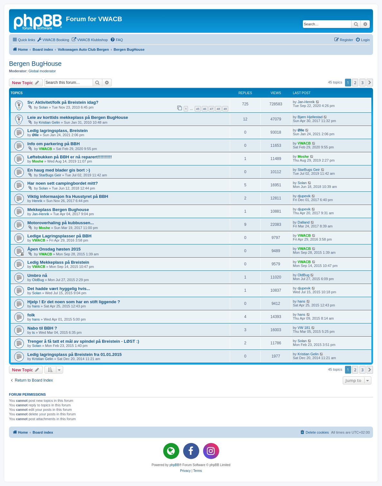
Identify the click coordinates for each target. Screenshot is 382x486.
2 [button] (355, 82)
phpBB (174, 465)
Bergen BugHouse (35, 63)
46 (204, 109)
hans (36, 306)
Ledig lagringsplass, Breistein (57, 130)
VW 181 (304, 328)
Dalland (304, 222)
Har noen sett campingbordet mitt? (62, 183)
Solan (43, 107)
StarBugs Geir (50, 175)
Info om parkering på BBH (53, 143)
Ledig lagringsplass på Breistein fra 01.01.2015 (74, 354)
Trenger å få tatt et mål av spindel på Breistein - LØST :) (83, 341)
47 (211, 109)
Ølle (35, 135)
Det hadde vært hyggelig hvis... (58, 288)
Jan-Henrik (306, 102)
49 (225, 109)
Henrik (37, 201)
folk (31, 315)
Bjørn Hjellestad (310, 117)
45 (197, 109)
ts (33, 332)
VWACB (45, 149)
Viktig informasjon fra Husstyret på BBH (67, 196)
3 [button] (362, 82)
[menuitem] (53, 40)
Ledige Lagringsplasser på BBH (59, 236)
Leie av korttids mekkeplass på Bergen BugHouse (77, 117)
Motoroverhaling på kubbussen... (60, 222)
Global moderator (42, 71)
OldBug (38, 280)
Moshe (37, 161)
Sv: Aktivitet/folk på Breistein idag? (62, 102)
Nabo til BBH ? (42, 328)
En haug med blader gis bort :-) (58, 170)
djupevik (304, 196)
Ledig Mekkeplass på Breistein (58, 262)
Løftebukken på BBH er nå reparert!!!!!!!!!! (69, 157)
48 (218, 109)
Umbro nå (37, 275)
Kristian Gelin (49, 122)
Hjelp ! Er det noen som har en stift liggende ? (73, 301)
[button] (370, 82)
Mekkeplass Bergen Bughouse (58, 209)
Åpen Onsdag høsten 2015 (54, 249)
